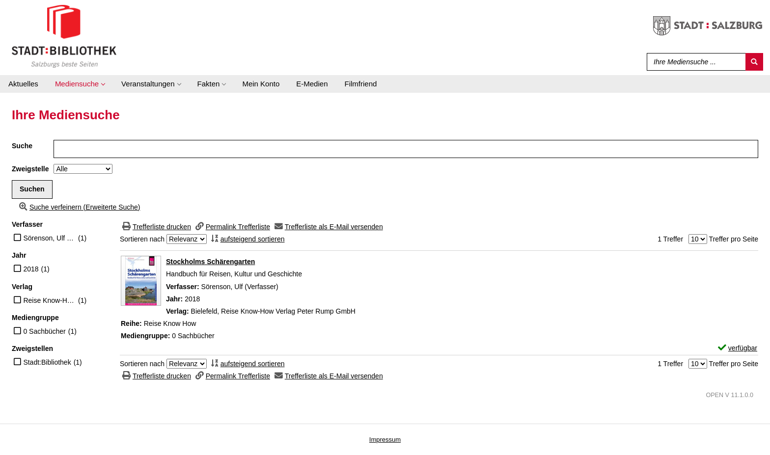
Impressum (385, 439)
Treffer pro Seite (733, 239)
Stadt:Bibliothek (47, 362)
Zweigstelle (30, 169)
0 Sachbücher (44, 331)
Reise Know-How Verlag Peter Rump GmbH (49, 300)
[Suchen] (754, 62)
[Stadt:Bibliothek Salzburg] (64, 36)
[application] (79, 84)
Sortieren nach (142, 239)
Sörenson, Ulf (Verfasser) (49, 238)
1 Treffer (670, 239)
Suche (22, 146)
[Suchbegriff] (694, 61)
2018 (30, 269)
